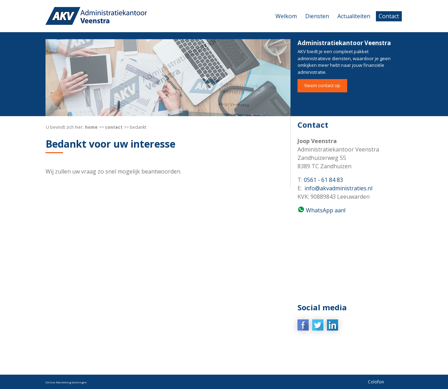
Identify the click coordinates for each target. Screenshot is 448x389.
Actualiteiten (353, 16)
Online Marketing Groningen (66, 382)
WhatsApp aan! (324, 210)
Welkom (286, 16)
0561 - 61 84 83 (323, 180)
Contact (389, 16)
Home (91, 127)
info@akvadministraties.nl (338, 188)
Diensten (317, 16)
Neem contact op (322, 85)
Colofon (376, 382)
